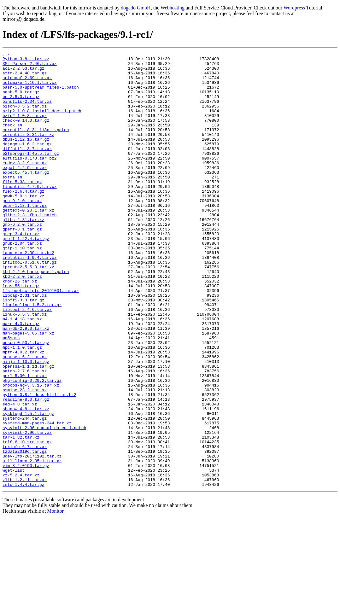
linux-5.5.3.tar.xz (25, 367)
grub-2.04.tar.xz (22, 282)
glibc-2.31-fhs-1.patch (30, 248)
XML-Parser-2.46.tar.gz (30, 66)
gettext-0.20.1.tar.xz (28, 242)
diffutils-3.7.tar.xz (27, 168)
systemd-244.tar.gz (25, 492)
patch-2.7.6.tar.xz (25, 435)
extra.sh (12, 202)
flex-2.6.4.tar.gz (23, 219)
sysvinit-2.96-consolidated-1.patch (44, 503)
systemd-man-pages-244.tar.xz (37, 497)
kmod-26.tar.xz (20, 327)
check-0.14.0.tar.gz (26, 134)
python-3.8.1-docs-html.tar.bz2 (39, 463)
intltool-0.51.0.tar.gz (30, 304)
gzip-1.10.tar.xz (22, 287)
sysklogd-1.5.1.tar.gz (28, 486)
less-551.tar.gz (21, 333)
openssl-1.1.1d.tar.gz (28, 429)
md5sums (11, 395)
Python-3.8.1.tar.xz (26, 60)
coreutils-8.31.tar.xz (28, 151)
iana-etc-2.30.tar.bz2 (28, 293)
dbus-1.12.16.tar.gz (26, 157)
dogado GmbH (136, 7)
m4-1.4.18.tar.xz (22, 373)
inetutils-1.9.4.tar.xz (30, 299)
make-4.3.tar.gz (21, 378)
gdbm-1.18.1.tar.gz (25, 236)
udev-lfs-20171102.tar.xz (32, 537)
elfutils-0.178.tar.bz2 (30, 180)
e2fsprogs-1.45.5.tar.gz (31, 174)
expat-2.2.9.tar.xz (25, 191)
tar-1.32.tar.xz (21, 514)
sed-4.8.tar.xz (20, 475)
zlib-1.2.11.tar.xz (25, 565)
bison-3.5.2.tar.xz (25, 117)
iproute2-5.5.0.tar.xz (28, 310)
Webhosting (173, 7)
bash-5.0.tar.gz (21, 100)
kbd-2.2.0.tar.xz (22, 321)
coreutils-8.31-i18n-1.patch (36, 146)
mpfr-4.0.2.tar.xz (23, 412)
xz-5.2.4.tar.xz (21, 560)
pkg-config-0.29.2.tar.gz (32, 446)
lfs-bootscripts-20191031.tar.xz (41, 338)
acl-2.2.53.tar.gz (23, 72)
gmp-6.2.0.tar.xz (22, 259)
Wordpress (294, 7)
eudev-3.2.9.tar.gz (25, 185)
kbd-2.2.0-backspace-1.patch (36, 316)
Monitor (55, 598)
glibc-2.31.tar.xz (23, 253)
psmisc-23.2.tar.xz (25, 458)
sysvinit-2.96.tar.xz (27, 509)
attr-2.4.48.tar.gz (25, 77)
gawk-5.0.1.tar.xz (23, 225)
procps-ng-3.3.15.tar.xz (31, 452)
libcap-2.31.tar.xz (25, 344)
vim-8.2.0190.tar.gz (26, 548)
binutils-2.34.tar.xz (27, 111)
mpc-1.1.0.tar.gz (22, 407)
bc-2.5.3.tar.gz (21, 106)
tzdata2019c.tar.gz (25, 531)
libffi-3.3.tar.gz (23, 350)
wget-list (14, 554)
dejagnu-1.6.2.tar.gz (27, 163)
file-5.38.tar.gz (22, 208)
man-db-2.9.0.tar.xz (26, 384)
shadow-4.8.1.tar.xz (26, 480)
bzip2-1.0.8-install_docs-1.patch (42, 123)
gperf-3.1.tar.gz (22, 265)
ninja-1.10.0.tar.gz (26, 424)
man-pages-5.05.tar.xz (28, 390)
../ (6, 55)
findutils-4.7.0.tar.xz (30, 214)
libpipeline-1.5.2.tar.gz (32, 355)
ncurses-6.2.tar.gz (25, 418)
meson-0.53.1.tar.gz (26, 401)
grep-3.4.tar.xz (21, 270)
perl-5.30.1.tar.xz (25, 441)
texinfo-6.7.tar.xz (25, 526)
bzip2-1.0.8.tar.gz (25, 128)
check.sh (12, 140)
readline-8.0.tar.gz (26, 469)
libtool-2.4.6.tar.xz (27, 361)
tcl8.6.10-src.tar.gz (27, 520)
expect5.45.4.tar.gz (26, 197)
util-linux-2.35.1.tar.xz (32, 543)
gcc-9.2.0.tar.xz (22, 231)
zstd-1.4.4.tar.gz (23, 571)
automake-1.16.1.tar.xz (30, 89)
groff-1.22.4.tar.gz (26, 276)
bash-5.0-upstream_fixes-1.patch (41, 94)
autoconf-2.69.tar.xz (27, 83)
